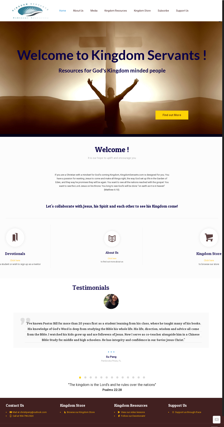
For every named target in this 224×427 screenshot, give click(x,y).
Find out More (172, 115)
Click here (112, 252)
